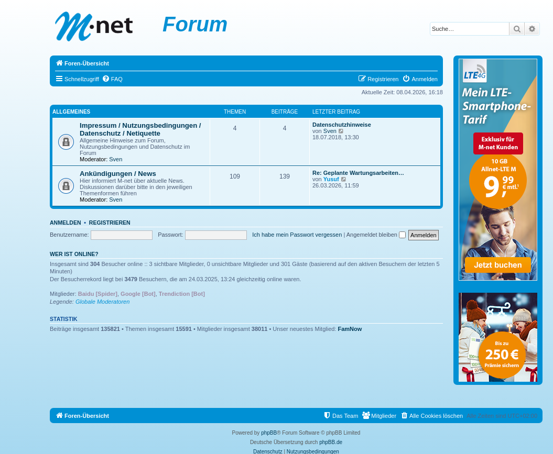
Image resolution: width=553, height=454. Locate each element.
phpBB (269, 433)
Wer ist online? (74, 254)
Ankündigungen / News (118, 174)
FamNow (350, 329)
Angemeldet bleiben (376, 234)
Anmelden (65, 222)
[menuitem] (112, 79)
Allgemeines (71, 112)
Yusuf (331, 179)
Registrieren (110, 222)
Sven (115, 159)
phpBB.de (330, 442)
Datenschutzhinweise (341, 124)
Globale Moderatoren (102, 301)
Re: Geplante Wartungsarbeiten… (358, 173)
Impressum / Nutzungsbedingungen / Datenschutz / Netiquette (140, 129)
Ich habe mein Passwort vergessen (297, 234)
